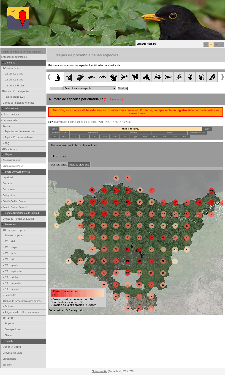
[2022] (73, 122)
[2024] (58, 122)
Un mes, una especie (13, 230)
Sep (145, 136)
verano (134, 133)
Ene (64, 136)
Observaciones (10, 68)
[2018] (101, 122)
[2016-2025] (125, 122)
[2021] (80, 122)
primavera (93, 133)
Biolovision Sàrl (99, 371)
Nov (165, 136)
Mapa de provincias (79, 164)
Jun (115, 136)
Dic (54, 136)
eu (206, 44)
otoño (170, 133)
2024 (54, 129)
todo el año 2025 (130, 129)
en (216, 44)
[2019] (94, 122)
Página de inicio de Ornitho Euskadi (21, 51)
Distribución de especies (15, 91)
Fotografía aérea (58, 164)
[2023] (65, 122)
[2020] (87, 122)
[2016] (115, 122)
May (105, 136)
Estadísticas (8, 149)
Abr (94, 136)
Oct (155, 136)
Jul (124, 136)
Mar (85, 136)
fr (221, 44)
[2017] (108, 122)
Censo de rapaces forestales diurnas (21, 301)
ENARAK (7, 318)
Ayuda (6, 126)
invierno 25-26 (197, 133)
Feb (74, 136)
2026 (207, 129)
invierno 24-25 (59, 133)
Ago (135, 136)
